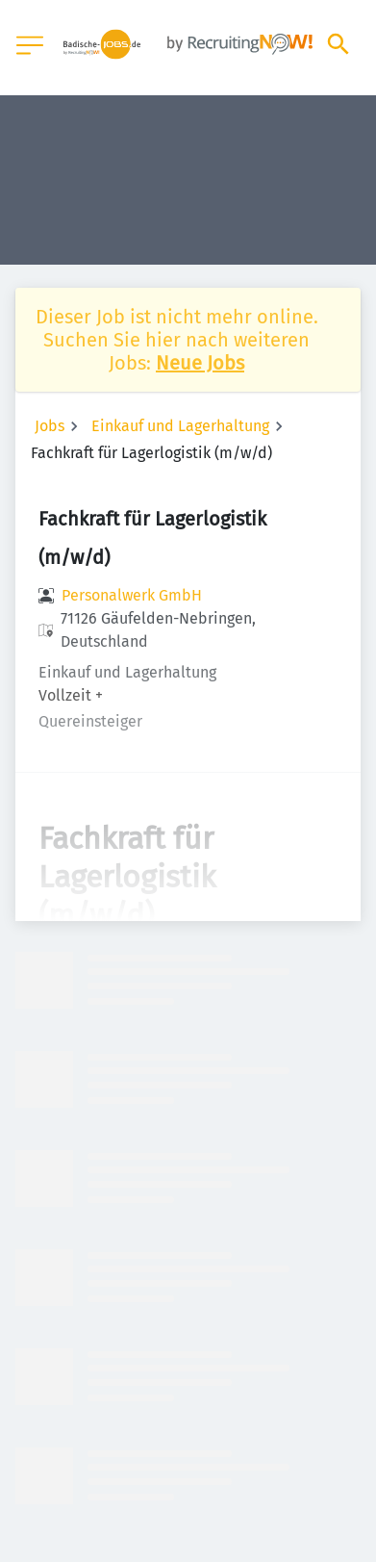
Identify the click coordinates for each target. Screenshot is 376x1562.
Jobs (49, 426)
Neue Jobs (200, 362)
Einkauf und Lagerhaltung (180, 426)
